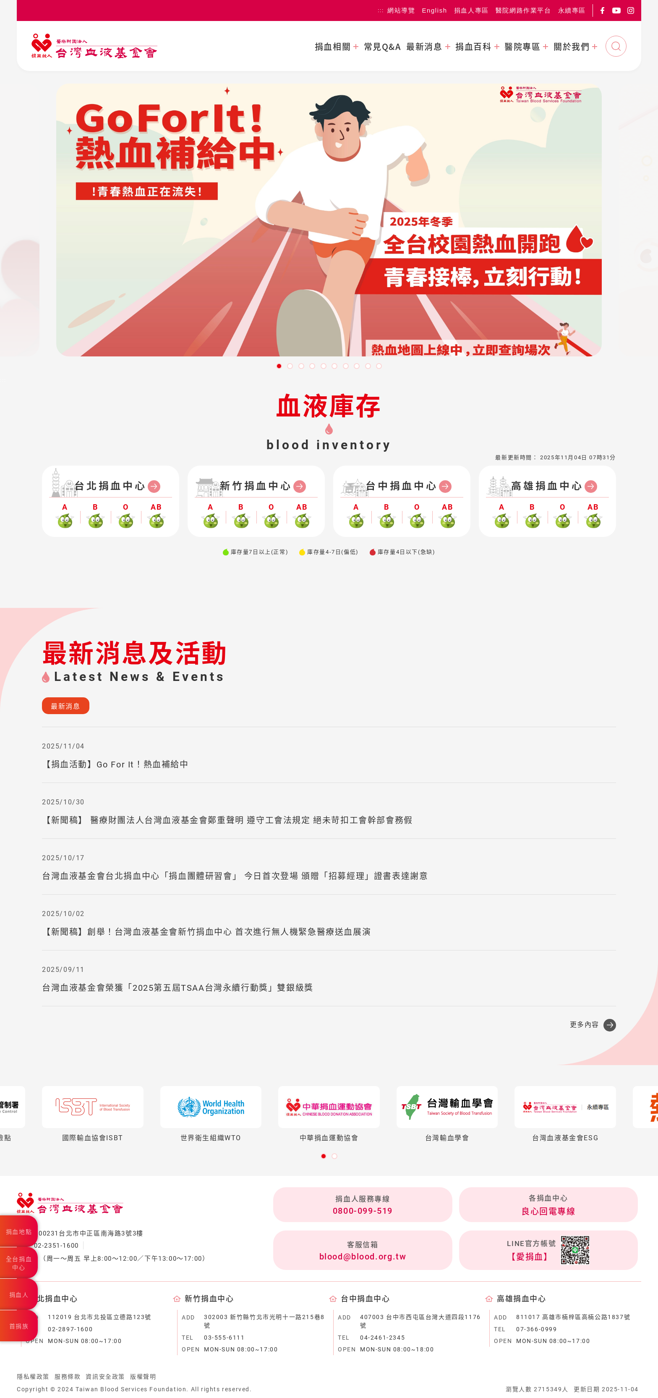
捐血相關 (333, 47)
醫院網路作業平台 (523, 10)
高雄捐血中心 (547, 486)
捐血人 (19, 1294)
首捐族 (19, 1326)
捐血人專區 (471, 10)
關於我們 (572, 47)
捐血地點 (19, 1231)
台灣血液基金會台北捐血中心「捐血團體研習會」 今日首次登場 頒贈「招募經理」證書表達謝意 (235, 876)
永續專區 (572, 10)
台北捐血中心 (110, 486)
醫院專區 (522, 47)
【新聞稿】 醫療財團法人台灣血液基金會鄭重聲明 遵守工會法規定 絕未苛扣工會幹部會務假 (227, 820)
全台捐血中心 (19, 1263)
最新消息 (424, 47)
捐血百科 (473, 47)
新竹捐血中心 (256, 486)
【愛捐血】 (529, 1257)
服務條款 (68, 1376)
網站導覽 (401, 10)
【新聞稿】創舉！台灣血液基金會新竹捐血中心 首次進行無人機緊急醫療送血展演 (206, 932)
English (434, 10)
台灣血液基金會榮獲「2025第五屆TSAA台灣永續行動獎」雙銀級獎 (177, 988)
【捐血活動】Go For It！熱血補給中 (115, 764)
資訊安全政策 (105, 1376)
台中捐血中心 (402, 486)
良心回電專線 (548, 1212)
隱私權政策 (33, 1376)
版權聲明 (143, 1376)
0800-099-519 (363, 1211)
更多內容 (584, 1025)
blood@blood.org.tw (363, 1256)
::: (381, 10)
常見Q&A (382, 47)
